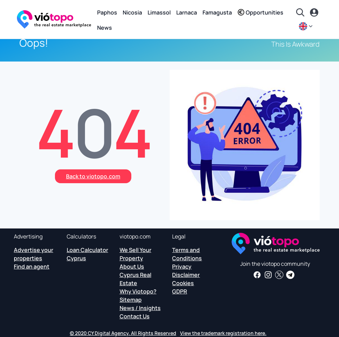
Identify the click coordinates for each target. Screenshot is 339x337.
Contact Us (135, 316)
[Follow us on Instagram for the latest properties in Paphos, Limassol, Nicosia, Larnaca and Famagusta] (268, 275)
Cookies (183, 283)
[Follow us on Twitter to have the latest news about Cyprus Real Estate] (279, 275)
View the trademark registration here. (223, 333)
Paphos (107, 12)
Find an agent (31, 266)
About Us (132, 266)
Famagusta (217, 12)
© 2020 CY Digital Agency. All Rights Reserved (123, 333)
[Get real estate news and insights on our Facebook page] (257, 275)
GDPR (179, 291)
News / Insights (140, 308)
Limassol (159, 12)
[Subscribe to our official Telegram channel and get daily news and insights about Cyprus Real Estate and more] (290, 275)
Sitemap (131, 299)
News (104, 27)
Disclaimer (186, 275)
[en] (306, 26)
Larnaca (186, 12)
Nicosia (132, 12)
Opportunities (260, 12)
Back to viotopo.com (93, 176)
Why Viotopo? (138, 291)
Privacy (181, 266)
